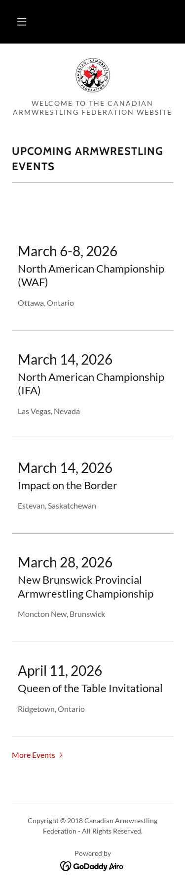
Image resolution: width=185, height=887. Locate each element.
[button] (22, 22)
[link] (92, 75)
